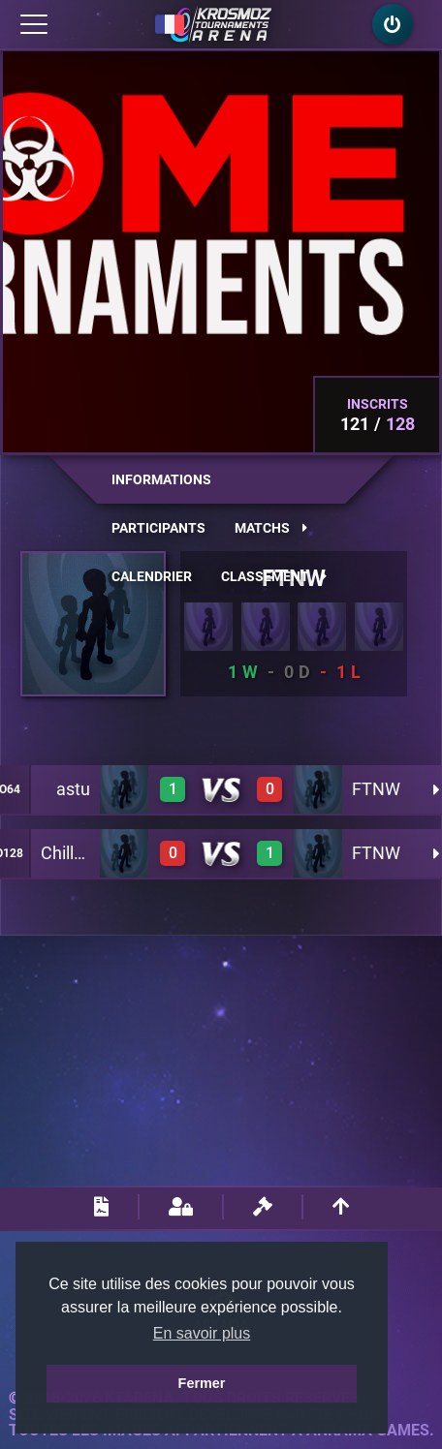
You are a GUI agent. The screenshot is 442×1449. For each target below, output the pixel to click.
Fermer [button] (202, 1383)
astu (73, 789)
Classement (274, 576)
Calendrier (151, 576)
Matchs (271, 528)
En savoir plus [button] (202, 1333)
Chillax (66, 853)
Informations (161, 479)
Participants (158, 528)
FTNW (376, 789)
